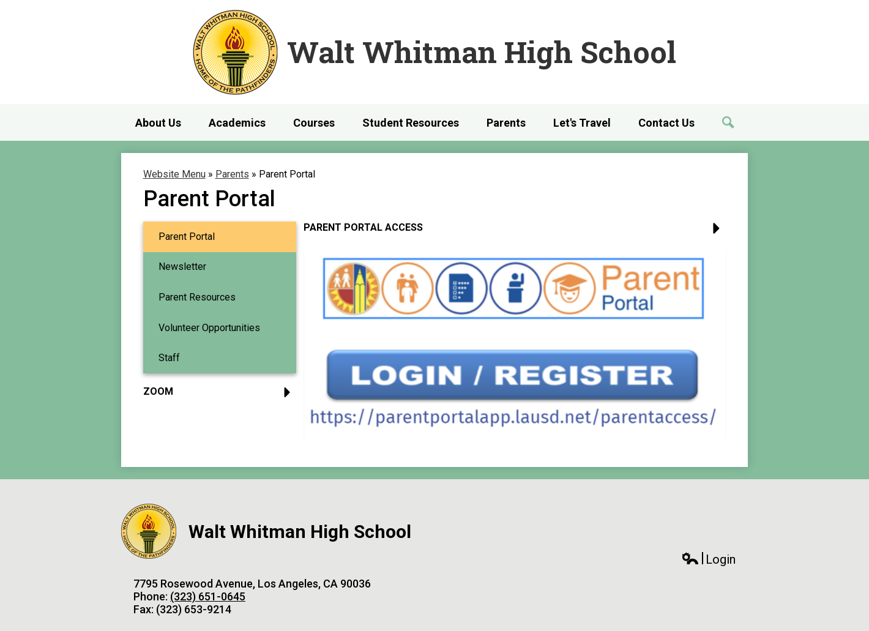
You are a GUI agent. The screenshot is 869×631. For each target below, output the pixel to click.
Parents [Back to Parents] (232, 174)
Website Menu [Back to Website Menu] (174, 174)
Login (708, 559)
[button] (515, 232)
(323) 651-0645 (207, 596)
